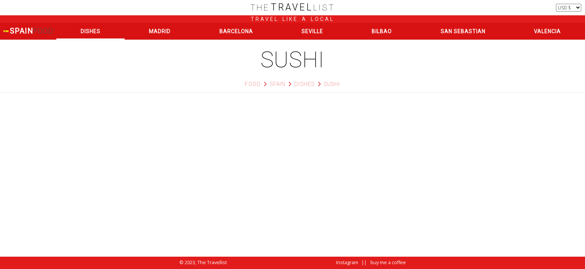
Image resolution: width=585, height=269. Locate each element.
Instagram (347, 262)
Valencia (547, 31)
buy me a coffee (388, 262)
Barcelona (236, 31)
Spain (28, 31)
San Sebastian (463, 31)
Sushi (332, 84)
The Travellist (212, 262)
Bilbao (382, 31)
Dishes (90, 31)
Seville (312, 31)
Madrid (160, 31)
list (292, 7)
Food (253, 84)
